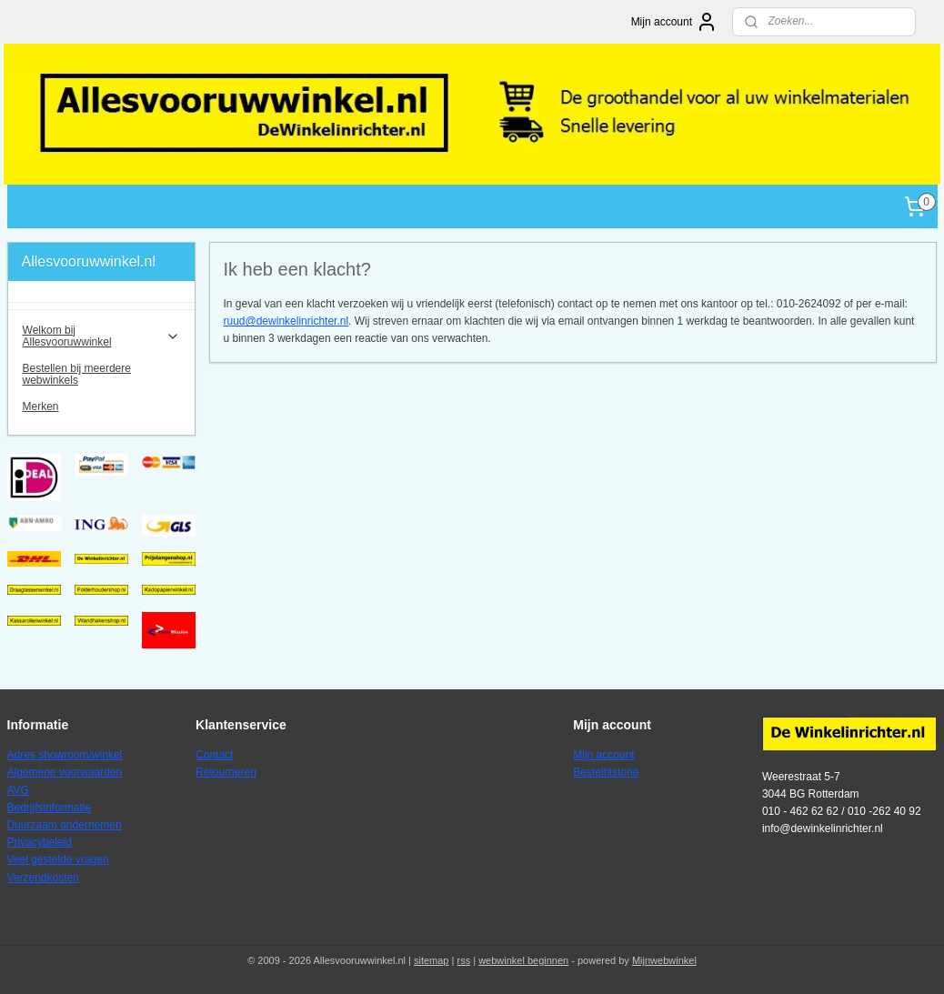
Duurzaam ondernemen (64, 824)
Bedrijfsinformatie (49, 807)
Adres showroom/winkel (65, 754)
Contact (214, 754)
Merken (41, 406)
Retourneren (226, 772)
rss (463, 960)
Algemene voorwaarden (65, 772)
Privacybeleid (39, 842)
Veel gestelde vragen (58, 859)
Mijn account (674, 22)
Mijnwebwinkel (664, 960)
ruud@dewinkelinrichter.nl (286, 321)
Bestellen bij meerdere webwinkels (77, 374)
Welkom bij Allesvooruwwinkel (101, 336)
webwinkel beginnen (523, 960)
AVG (18, 790)
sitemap (431, 960)
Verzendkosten (43, 877)
